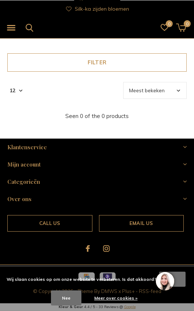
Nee (66, 298)
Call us (49, 223)
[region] (164, 281)
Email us (141, 223)
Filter (97, 62)
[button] (11, 28)
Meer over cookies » (116, 298)
